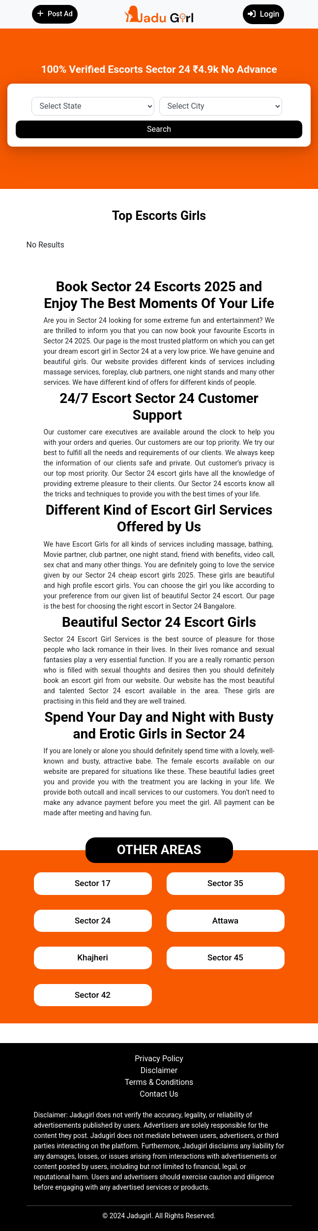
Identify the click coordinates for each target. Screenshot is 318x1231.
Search (159, 129)
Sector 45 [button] (225, 957)
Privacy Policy (159, 1058)
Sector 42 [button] (93, 995)
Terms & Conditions (159, 1082)
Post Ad (55, 14)
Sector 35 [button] (225, 883)
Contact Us (159, 1094)
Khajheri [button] (92, 957)
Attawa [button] (225, 920)
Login (264, 14)
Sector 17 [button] (93, 883)
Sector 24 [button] (93, 920)
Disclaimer (159, 1070)
